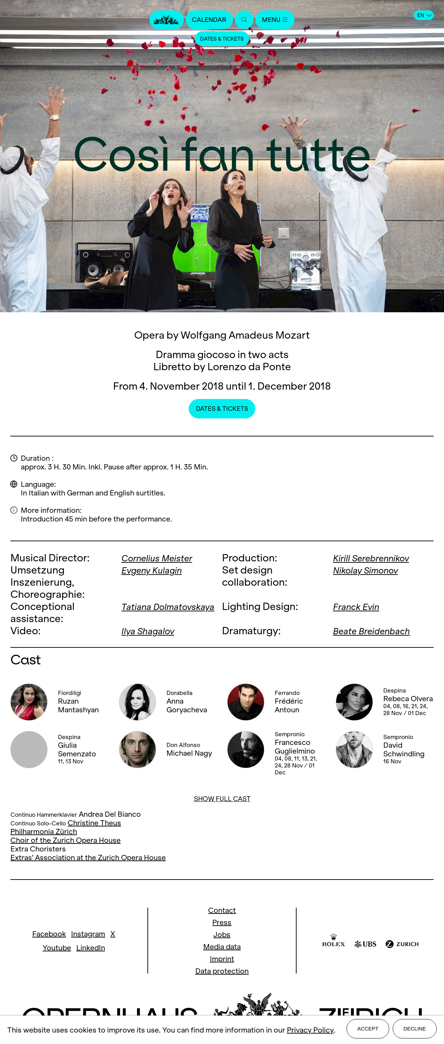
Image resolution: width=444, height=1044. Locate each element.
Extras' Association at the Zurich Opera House (88, 857)
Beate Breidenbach (376, 630)
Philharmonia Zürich (43, 831)
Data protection (222, 971)
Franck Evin (359, 606)
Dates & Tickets (222, 39)
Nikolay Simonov (370, 570)
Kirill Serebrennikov (376, 557)
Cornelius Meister (161, 557)
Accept (367, 1031)
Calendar (207, 20)
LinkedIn (90, 948)
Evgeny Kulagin (156, 570)
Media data (222, 947)
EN (424, 15)
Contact (222, 910)
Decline (414, 1031)
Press (221, 922)
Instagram (88, 934)
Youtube (57, 948)
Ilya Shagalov (151, 630)
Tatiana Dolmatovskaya (156, 612)
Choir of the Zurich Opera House (65, 840)
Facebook (49, 934)
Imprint (222, 959)
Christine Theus (94, 823)
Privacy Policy (310, 1031)
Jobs (221, 935)
